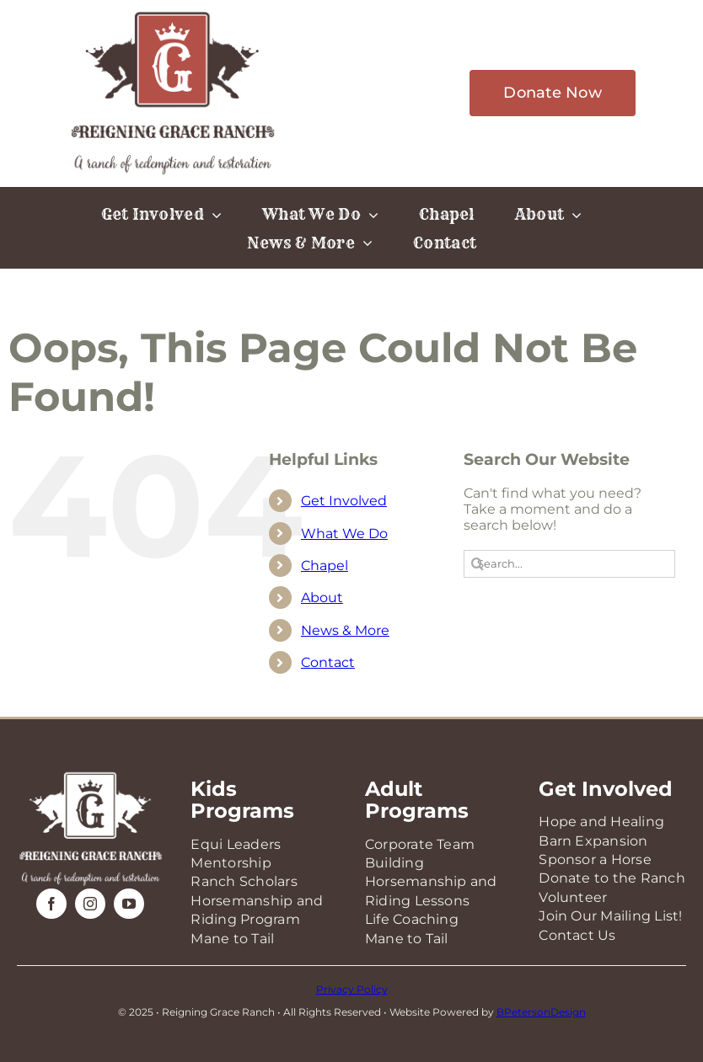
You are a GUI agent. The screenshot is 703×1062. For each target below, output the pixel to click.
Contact (328, 662)
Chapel (324, 566)
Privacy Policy (352, 989)
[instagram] (90, 904)
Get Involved (344, 501)
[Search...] (569, 564)
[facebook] (51, 904)
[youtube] (129, 904)
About (322, 598)
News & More (345, 630)
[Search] (477, 564)
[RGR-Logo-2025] (172, 15)
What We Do (344, 534)
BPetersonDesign (541, 1012)
